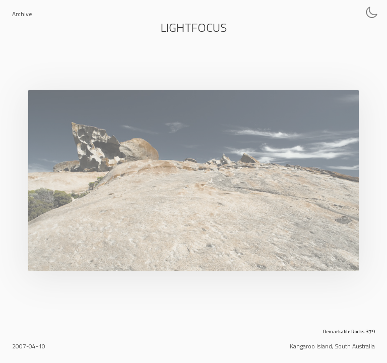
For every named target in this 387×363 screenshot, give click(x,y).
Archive (22, 14)
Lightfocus (194, 27)
